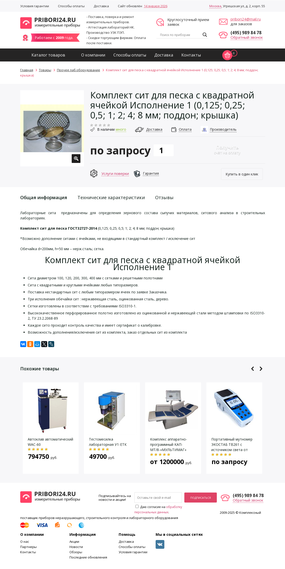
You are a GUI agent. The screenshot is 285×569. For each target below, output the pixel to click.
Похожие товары (39, 369)
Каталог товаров (48, 55)
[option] (52, 128)
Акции (74, 541)
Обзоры (75, 552)
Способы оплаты (71, 6)
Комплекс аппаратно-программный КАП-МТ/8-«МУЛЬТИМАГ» (168, 444)
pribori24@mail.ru (246, 18)
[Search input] (180, 34)
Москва (215, 6)
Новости (76, 547)
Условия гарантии (34, 6)
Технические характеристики (111, 197)
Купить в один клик (242, 174)
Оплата (185, 129)
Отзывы (164, 197)
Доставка (101, 6)
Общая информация (43, 197)
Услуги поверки (115, 173)
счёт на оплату (227, 149)
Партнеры (28, 547)
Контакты (191, 55)
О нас (24, 541)
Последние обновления (88, 557)
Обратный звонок (247, 37)
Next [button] (261, 369)
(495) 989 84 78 (246, 32)
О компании (93, 55)
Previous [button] (253, 369)
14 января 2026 (155, 6)
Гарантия (151, 173)
